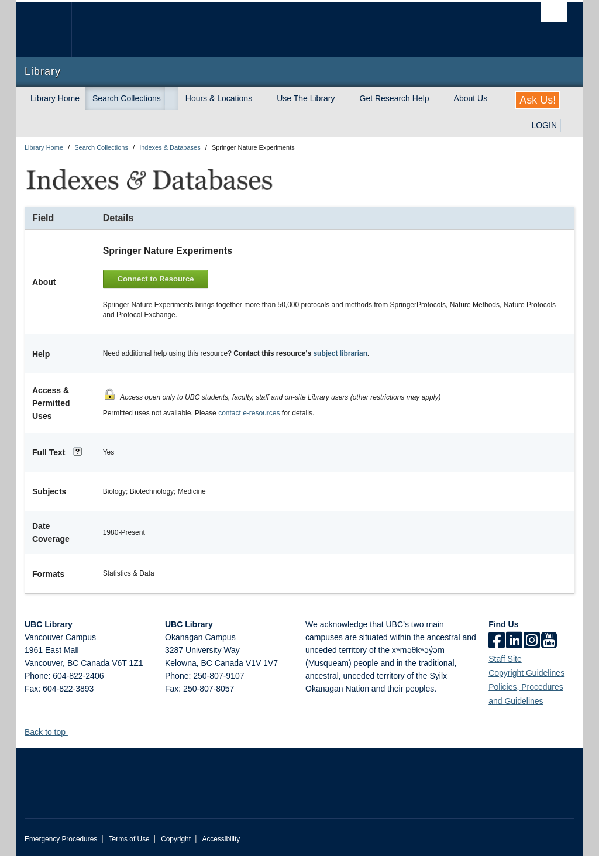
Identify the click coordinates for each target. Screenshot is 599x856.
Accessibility (221, 836)
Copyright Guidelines (526, 670)
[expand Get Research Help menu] (440, 98)
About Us (471, 98)
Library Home (55, 98)
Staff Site (505, 656)
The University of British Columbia (52, 29)
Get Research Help (394, 98)
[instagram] (532, 638)
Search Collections (126, 98)
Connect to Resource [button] (158, 277)
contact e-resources (249, 410)
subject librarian (340, 351)
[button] (72, 728)
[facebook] (496, 638)
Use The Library (306, 98)
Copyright (176, 836)
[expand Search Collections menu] (171, 98)
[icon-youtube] (549, 638)
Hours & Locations (218, 98)
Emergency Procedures (61, 836)
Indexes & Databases (170, 147)
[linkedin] (514, 638)
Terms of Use (129, 836)
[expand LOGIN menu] (567, 125)
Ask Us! (537, 100)
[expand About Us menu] (498, 98)
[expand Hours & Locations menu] (263, 98)
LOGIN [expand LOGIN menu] (544, 125)
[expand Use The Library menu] (346, 98)
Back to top (51, 729)
